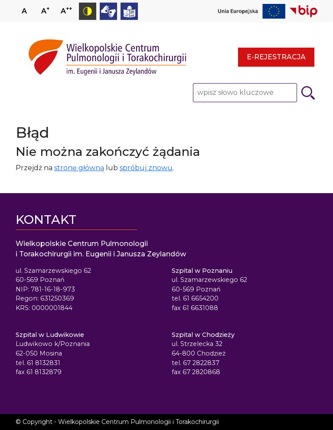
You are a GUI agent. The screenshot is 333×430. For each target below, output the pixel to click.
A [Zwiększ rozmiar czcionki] (45, 10)
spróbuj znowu (146, 168)
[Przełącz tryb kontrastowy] (87, 11)
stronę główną (79, 168)
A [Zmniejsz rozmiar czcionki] (66, 10)
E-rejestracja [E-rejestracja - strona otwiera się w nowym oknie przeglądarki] (276, 57)
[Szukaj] (308, 93)
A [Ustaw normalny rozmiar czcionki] (24, 11)
